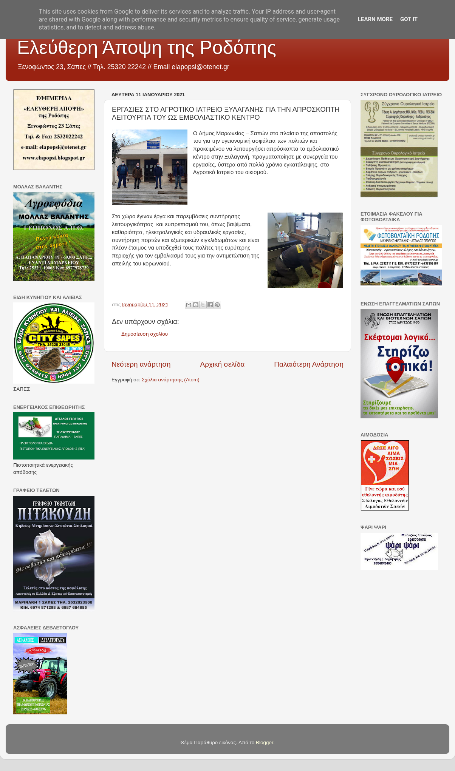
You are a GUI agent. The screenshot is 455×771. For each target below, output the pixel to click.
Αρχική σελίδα (222, 364)
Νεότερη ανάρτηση (141, 364)
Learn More (375, 19)
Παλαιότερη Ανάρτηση (309, 364)
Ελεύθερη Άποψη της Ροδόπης (146, 47)
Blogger (264, 742)
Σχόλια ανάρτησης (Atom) (171, 379)
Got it (409, 19)
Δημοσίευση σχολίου (144, 334)
